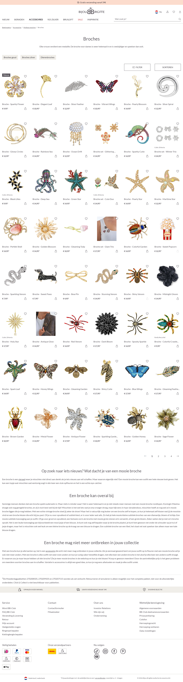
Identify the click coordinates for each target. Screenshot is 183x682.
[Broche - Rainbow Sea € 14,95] (46, 140)
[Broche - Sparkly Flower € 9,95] (15, 93)
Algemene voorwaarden (150, 608)
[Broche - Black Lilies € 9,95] (15, 188)
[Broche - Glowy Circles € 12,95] (15, 140)
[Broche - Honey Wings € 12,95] (46, 377)
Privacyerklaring (146, 615)
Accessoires (36, 19)
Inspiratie (93, 19)
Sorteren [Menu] (167, 67)
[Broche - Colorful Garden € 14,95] (137, 235)
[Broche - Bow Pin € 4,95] (76, 283)
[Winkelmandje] (180, 12)
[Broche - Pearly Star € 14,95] (137, 188)
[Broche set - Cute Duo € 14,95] (106, 188)
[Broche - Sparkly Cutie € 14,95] (137, 140)
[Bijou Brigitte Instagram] (105, 651)
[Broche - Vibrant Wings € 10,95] (106, 93)
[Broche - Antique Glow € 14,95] (46, 330)
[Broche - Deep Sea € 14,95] (46, 188)
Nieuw (5, 19)
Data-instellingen (148, 631)
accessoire (50, 551)
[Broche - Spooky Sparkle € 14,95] (137, 330)
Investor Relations (102, 608)
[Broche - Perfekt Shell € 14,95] (15, 235)
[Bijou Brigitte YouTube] (97, 656)
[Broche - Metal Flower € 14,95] (46, 425)
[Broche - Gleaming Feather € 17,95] (167, 377)
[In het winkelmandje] (25, 108)
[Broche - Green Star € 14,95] (76, 188)
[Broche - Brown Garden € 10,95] (15, 425)
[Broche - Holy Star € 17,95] (15, 330)
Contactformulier (56, 608)
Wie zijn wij (99, 612)
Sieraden (19, 19)
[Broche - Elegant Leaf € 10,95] (46, 93)
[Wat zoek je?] (147, 19)
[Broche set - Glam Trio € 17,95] (106, 235)
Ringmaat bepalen (10, 630)
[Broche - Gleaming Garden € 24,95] (76, 377)
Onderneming (100, 615)
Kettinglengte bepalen (12, 634)
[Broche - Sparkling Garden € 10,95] (106, 425)
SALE (80, 19)
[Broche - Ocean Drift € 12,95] (76, 140)
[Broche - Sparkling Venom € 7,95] (15, 283)
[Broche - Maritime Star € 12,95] (167, 188)
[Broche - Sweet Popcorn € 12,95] (167, 235)
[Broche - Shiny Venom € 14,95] (137, 283)
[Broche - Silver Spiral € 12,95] (167, 93)
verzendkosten (100, 678)
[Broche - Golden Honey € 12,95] (137, 425)
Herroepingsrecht (147, 623)
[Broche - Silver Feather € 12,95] (76, 93)
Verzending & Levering (12, 615)
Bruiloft (68, 19)
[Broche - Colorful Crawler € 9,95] (167, 330)
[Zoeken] (180, 19)
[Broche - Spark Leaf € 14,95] (15, 377)
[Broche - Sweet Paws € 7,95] (46, 283)
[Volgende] (178, 456)
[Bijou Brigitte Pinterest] (123, 651)
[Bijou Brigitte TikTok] (97, 651)
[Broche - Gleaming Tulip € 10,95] (76, 235)
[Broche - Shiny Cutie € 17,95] (106, 377)
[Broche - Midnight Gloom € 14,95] (167, 283)
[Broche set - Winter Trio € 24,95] (167, 140)
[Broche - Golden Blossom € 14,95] (46, 235)
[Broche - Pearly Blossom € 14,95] (137, 93)
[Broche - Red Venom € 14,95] (76, 330)
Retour (5, 619)
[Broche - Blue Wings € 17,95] (137, 377)
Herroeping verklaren (149, 627)
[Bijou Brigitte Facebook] (114, 651)
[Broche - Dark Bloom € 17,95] (106, 330)
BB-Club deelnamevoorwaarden (154, 612)
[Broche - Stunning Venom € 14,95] (106, 283)
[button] (167, 12)
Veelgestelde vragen (11, 627)
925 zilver (52, 19)
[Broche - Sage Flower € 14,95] (167, 425)
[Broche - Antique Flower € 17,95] (76, 425)
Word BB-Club (9, 608)
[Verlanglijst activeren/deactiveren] (25, 76)
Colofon (143, 619)
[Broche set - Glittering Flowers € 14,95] (106, 140)
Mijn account (8, 623)
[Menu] (137, 67)
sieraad (22, 479)
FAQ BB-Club (8, 612)
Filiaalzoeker (54, 612)
